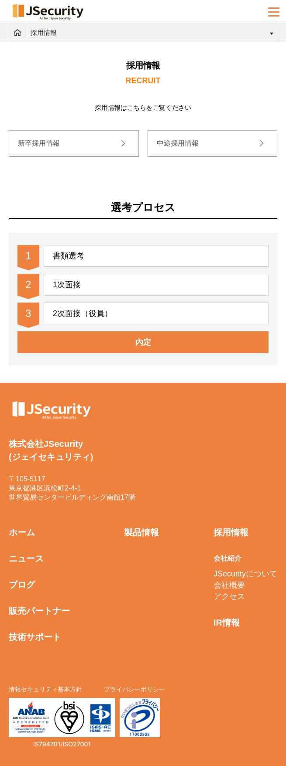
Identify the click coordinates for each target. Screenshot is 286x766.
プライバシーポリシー (134, 689)
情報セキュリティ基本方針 (45, 689)
